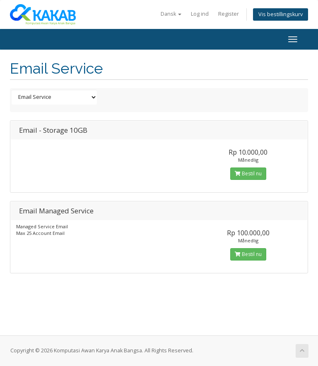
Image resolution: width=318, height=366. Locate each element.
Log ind (200, 13)
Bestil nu (248, 173)
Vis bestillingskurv (280, 14)
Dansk (171, 13)
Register (228, 13)
